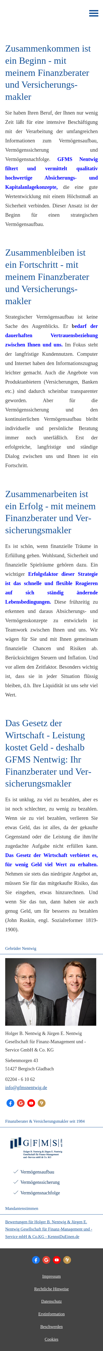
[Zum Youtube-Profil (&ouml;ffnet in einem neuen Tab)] (31, 1103)
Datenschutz (51, 1301)
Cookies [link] (51, 1339)
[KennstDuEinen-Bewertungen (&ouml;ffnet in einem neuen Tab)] (42, 1103)
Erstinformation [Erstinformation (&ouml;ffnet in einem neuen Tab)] (51, 1314)
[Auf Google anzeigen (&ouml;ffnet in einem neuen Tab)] (21, 1103)
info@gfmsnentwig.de (26, 1087)
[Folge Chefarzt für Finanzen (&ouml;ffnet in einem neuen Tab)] (10, 1103)
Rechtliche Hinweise (51, 1289)
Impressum (51, 1276)
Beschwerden (51, 1326)
